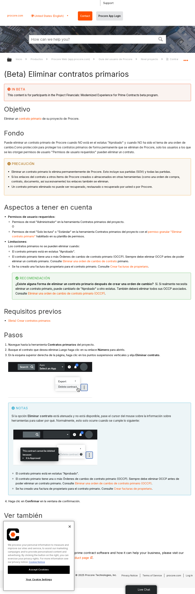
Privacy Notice (129, 575)
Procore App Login (109, 15)
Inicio (19, 59)
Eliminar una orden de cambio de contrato (90, 261)
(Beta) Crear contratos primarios (29, 320)
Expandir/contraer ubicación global (185, 58)
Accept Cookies (39, 569)
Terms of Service (152, 575)
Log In (189, 575)
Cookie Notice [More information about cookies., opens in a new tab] (37, 562)
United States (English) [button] (49, 15)
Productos (37, 59)
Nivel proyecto (150, 59)
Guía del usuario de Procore (116, 59)
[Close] (70, 526)
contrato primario (30, 118)
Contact (85, 15)
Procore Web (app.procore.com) (71, 59)
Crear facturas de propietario (129, 266)
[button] (160, 38)
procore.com (15, 15)
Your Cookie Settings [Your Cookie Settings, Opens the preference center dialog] (39, 579)
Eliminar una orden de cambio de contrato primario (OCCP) (66, 293)
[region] (38, 556)
